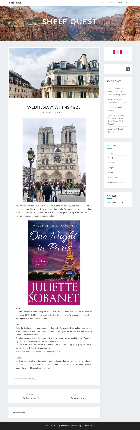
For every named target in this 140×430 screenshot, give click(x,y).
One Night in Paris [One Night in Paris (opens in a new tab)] (57, 315)
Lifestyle (111, 163)
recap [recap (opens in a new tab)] (35, 334)
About (128, 3)
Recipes (120, 3)
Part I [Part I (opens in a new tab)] (47, 341)
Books (111, 3)
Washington (112, 177)
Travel (102, 3)
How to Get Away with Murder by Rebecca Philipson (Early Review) (117, 92)
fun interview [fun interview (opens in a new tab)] (21, 348)
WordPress (75, 425)
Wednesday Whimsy (26, 378)
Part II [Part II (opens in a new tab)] (55, 341)
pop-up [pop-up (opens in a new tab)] (74, 344)
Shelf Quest (16, 2)
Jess (63, 112)
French (110, 158)
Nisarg (91, 425)
